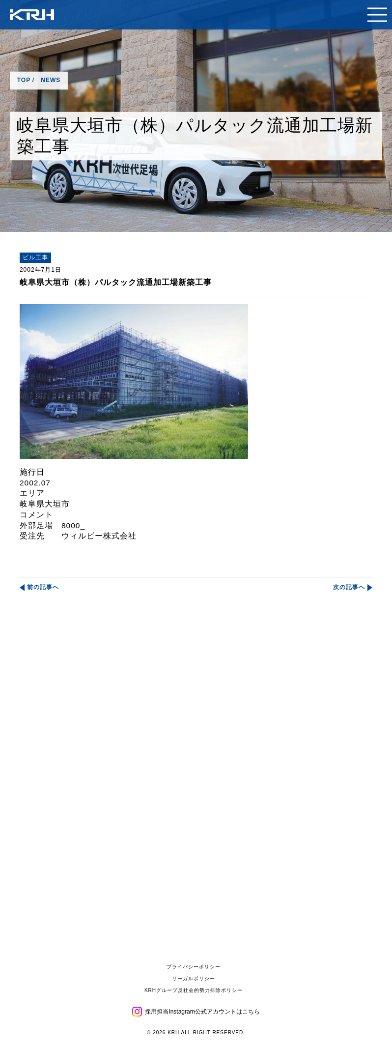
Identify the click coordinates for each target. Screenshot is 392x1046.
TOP (23, 81)
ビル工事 (35, 257)
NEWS (50, 81)
